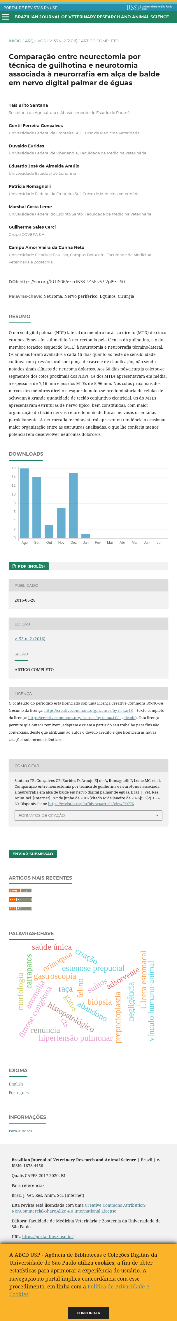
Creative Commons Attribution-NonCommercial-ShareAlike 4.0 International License (79, 1208)
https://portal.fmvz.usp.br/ (47, 1236)
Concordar (88, 1313)
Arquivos (35, 40)
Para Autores (20, 1130)
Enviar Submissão (33, 853)
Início (15, 40)
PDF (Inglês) (31, 566)
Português (19, 1092)
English (16, 1084)
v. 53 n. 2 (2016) (63, 40)
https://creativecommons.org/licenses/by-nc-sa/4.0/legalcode (81, 717)
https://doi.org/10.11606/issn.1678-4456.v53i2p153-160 (72, 281)
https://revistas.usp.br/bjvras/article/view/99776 (91, 803)
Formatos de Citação (42, 815)
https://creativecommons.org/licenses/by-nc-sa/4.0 (88, 710)
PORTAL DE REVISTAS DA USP (30, 8)
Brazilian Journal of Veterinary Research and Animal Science (92, 16)
